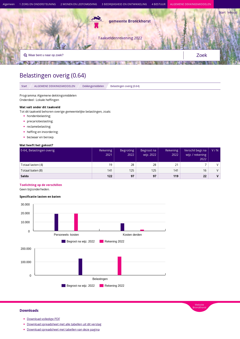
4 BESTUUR (158, 4)
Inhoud (232, 12)
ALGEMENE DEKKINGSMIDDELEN (190, 4)
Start (222, 12)
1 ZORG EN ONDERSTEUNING (37, 4)
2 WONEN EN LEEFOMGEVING (78, 4)
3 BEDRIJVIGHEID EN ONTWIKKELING (124, 4)
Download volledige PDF (43, 319)
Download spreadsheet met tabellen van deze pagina (63, 329)
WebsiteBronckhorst (199, 306)
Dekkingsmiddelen (93, 86)
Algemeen (9, 4)
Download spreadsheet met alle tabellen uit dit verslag (64, 324)
